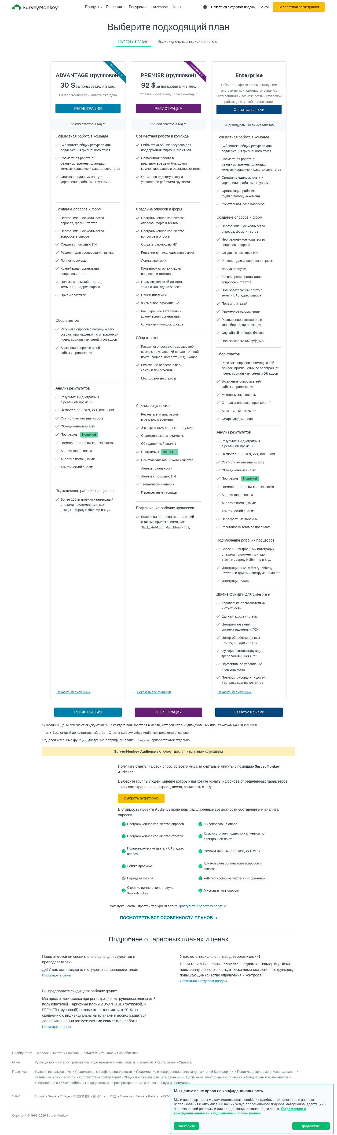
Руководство (44, 1062)
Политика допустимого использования (266, 1072)
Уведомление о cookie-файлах (235, 1113)
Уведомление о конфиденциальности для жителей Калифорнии (184, 1072)
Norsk (52, 1096)
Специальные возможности (267, 1077)
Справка (185, 1062)
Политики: (20, 1072)
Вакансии (146, 1062)
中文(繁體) (81, 1096)
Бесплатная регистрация (298, 7)
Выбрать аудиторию (141, 798)
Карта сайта (166, 1062)
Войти (264, 7)
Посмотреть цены (56, 975)
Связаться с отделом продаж (233, 7)
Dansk (140, 1096)
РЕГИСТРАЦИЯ (88, 108)
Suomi (39, 1096)
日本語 (111, 1096)
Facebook (42, 1053)
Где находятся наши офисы (114, 1062)
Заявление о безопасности (55, 1077)
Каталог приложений (73, 1062)
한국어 (98, 1096)
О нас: (17, 1062)
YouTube (107, 1053)
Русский (169, 1096)
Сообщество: (22, 1053)
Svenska (126, 1096)
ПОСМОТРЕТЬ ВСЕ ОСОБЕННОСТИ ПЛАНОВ (168, 917)
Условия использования (53, 1072)
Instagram (90, 1053)
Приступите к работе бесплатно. (202, 906)
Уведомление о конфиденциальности (103, 1072)
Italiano (153, 1096)
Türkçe (65, 1096)
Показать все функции (73, 692)
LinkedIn (72, 1053)
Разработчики (127, 1053)
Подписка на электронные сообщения (213, 1077)
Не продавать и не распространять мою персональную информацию (137, 1083)
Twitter (57, 1053)
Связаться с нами (249, 109)
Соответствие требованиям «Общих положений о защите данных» (130, 1077)
